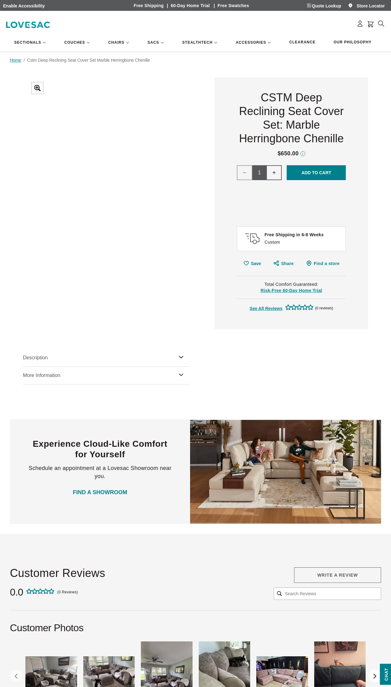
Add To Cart (316, 172)
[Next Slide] (375, 676)
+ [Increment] (274, 172)
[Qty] (259, 172)
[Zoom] (111, 203)
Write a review (337, 575)
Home (15, 60)
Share (287, 263)
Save (256, 263)
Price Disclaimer (302, 153)
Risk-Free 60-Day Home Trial (291, 290)
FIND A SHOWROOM (100, 492)
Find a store (327, 263)
